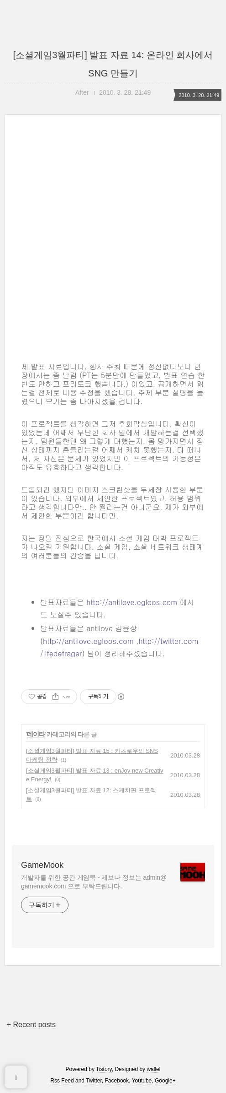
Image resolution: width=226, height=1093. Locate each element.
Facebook (117, 1080)
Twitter (94, 1080)
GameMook (42, 865)
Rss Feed (62, 1080)
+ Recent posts (31, 1024)
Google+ (165, 1080)
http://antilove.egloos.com (131, 602)
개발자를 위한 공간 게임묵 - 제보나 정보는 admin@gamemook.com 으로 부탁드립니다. (94, 882)
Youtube (142, 1080)
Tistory (104, 1069)
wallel (153, 1069)
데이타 (36, 734)
